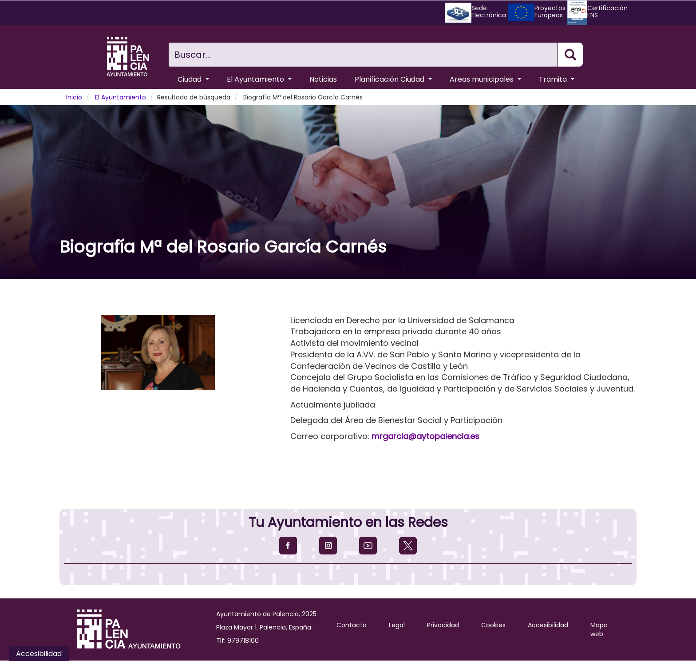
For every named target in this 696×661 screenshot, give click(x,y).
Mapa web (599, 629)
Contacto (351, 625)
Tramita (556, 79)
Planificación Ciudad (393, 79)
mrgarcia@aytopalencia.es (425, 436)
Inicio (74, 97)
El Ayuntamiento (259, 79)
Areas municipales (485, 79)
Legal (397, 625)
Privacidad (443, 625)
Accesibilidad (548, 625)
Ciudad (193, 79)
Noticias (323, 79)
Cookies (493, 625)
